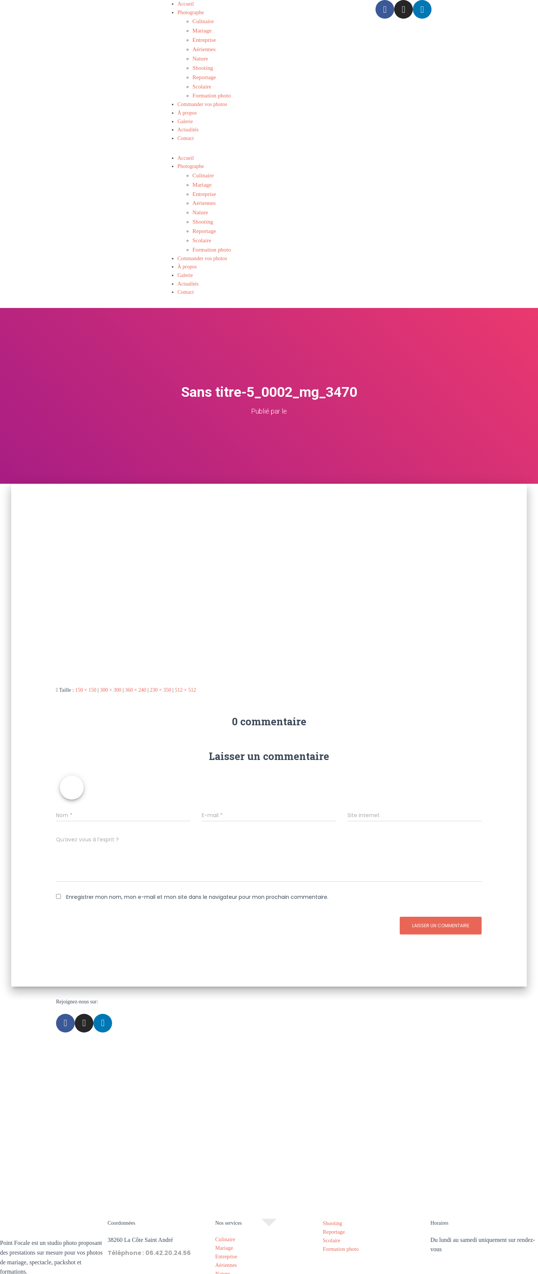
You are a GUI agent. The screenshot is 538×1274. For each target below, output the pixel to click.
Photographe (190, 12)
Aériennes (203, 46)
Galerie (185, 113)
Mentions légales (240, 1269)
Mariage (201, 29)
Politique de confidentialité (295, 1269)
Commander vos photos (202, 97)
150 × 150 (85, 675)
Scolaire (201, 80)
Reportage (203, 71)
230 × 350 (160, 675)
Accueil (185, 4)
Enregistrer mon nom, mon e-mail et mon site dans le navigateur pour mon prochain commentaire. (197, 882)
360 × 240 (135, 675)
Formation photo (210, 88)
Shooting (201, 63)
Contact (185, 131)
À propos (187, 105)
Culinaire (202, 21)
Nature (199, 54)
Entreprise (203, 38)
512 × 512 (185, 675)
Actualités (188, 122)
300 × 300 (110, 675)
